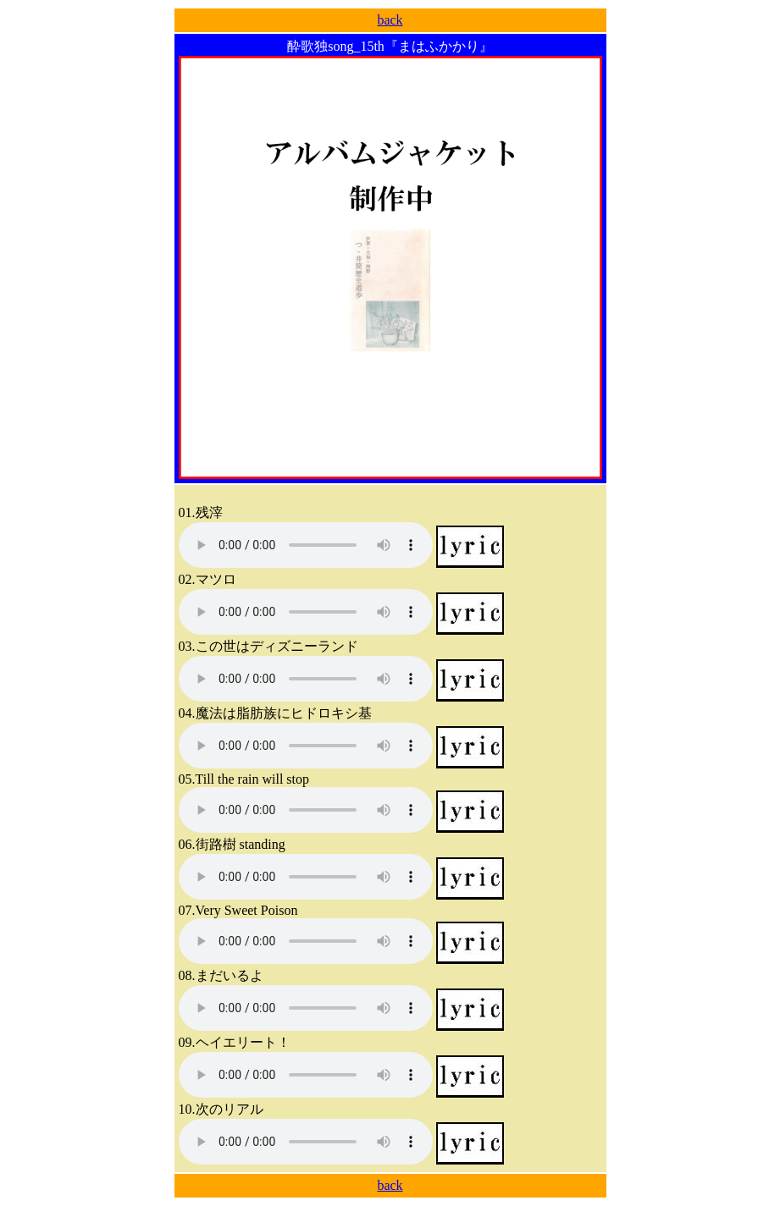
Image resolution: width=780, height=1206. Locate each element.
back (389, 20)
